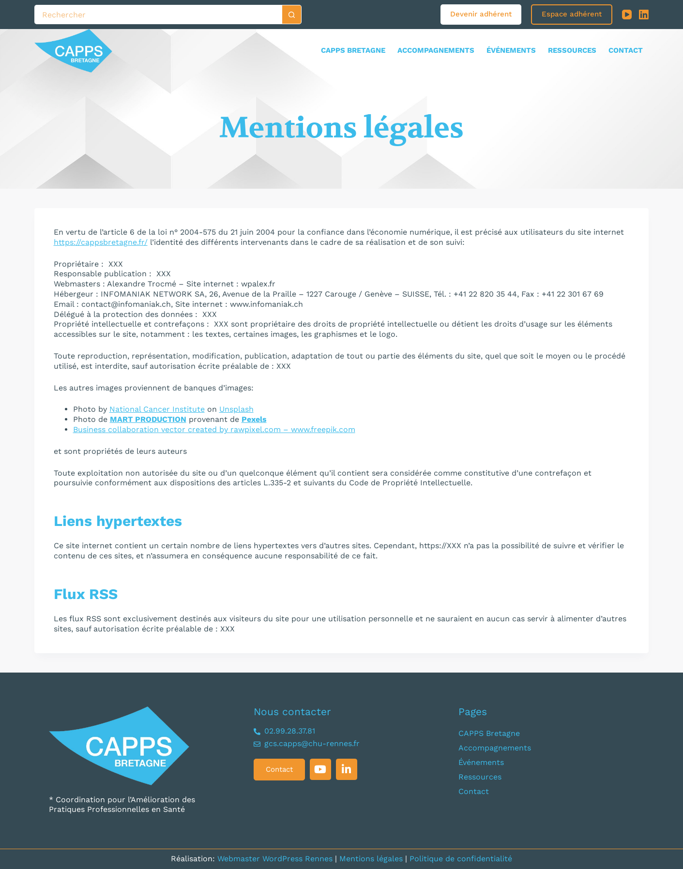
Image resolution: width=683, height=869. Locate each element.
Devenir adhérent (481, 14)
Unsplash (236, 409)
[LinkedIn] (644, 14)
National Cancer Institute (157, 409)
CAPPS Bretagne (353, 50)
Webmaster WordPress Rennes (275, 858)
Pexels (254, 419)
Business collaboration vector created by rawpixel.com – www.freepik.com (214, 429)
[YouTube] (627, 14)
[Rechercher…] (158, 14)
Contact (625, 50)
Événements (511, 50)
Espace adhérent (572, 14)
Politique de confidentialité (461, 858)
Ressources (572, 50)
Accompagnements (435, 50)
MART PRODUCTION (148, 419)
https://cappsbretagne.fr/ (101, 242)
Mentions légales (371, 858)
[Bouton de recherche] (292, 14)
